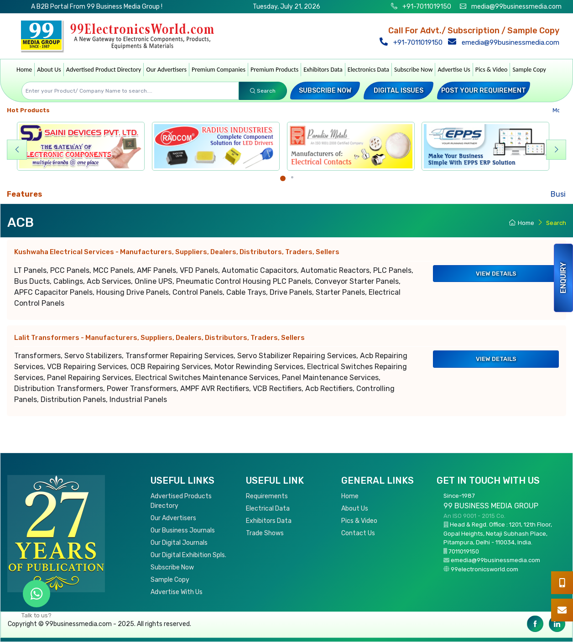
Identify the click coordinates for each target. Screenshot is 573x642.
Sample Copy (529, 69)
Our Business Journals (183, 530)
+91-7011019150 (426, 6)
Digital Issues (398, 90)
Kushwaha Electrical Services (176, 252)
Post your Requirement (483, 90)
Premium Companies (218, 69)
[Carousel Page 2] (292, 177)
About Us (49, 69)
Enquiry (563, 277)
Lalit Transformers (159, 338)
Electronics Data (368, 69)
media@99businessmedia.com (516, 6)
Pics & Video (491, 69)
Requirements (267, 496)
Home (24, 69)
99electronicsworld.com (484, 569)
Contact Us (358, 533)
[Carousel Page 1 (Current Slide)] (283, 178)
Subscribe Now (413, 69)
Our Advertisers (166, 69)
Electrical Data (268, 508)
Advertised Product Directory (103, 69)
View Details (496, 273)
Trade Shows (265, 533)
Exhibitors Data (323, 69)
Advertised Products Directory (181, 501)
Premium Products (274, 69)
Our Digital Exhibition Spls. (188, 555)
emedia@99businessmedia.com (505, 42)
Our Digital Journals (179, 543)
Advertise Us (454, 69)
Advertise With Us (177, 592)
